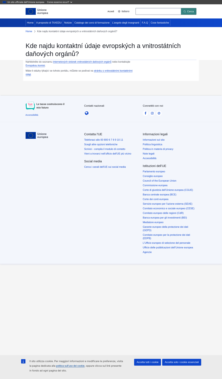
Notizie (68, 22)
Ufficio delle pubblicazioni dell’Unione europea (168, 247)
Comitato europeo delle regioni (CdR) (163, 213)
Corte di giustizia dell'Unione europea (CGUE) (168, 190)
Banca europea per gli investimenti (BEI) (165, 217)
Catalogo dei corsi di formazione (92, 22)
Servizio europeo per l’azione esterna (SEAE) (167, 204)
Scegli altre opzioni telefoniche (100, 144)
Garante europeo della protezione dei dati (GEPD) (165, 229)
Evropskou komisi (35, 65)
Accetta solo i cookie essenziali (182, 362)
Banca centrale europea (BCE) (159, 194)
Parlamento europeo (154, 171)
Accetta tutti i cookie (147, 362)
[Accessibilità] (31, 114)
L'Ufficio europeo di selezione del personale (166, 243)
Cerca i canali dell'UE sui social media (105, 167)
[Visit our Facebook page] (145, 112)
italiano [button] (124, 11)
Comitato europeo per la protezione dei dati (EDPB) (166, 237)
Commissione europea (155, 185)
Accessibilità (149, 158)
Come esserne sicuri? (59, 2)
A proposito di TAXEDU (49, 22)
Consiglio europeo (153, 176)
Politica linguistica (152, 144)
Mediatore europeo (153, 222)
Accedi (111, 11)
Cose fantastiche (160, 22)
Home (30, 22)
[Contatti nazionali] (87, 112)
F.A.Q (145, 22)
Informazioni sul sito (153, 139)
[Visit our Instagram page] (152, 112)
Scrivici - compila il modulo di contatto (104, 149)
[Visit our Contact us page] (159, 112)
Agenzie (147, 252)
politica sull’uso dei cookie (70, 366)
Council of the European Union (159, 180)
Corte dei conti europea (155, 199)
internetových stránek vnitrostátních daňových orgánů (82, 61)
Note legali (148, 153)
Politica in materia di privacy (158, 149)
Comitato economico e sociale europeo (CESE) (168, 208)
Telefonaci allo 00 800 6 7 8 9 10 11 (103, 139)
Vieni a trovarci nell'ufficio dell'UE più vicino (107, 153)
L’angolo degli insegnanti (125, 22)
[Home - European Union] (37, 11)
